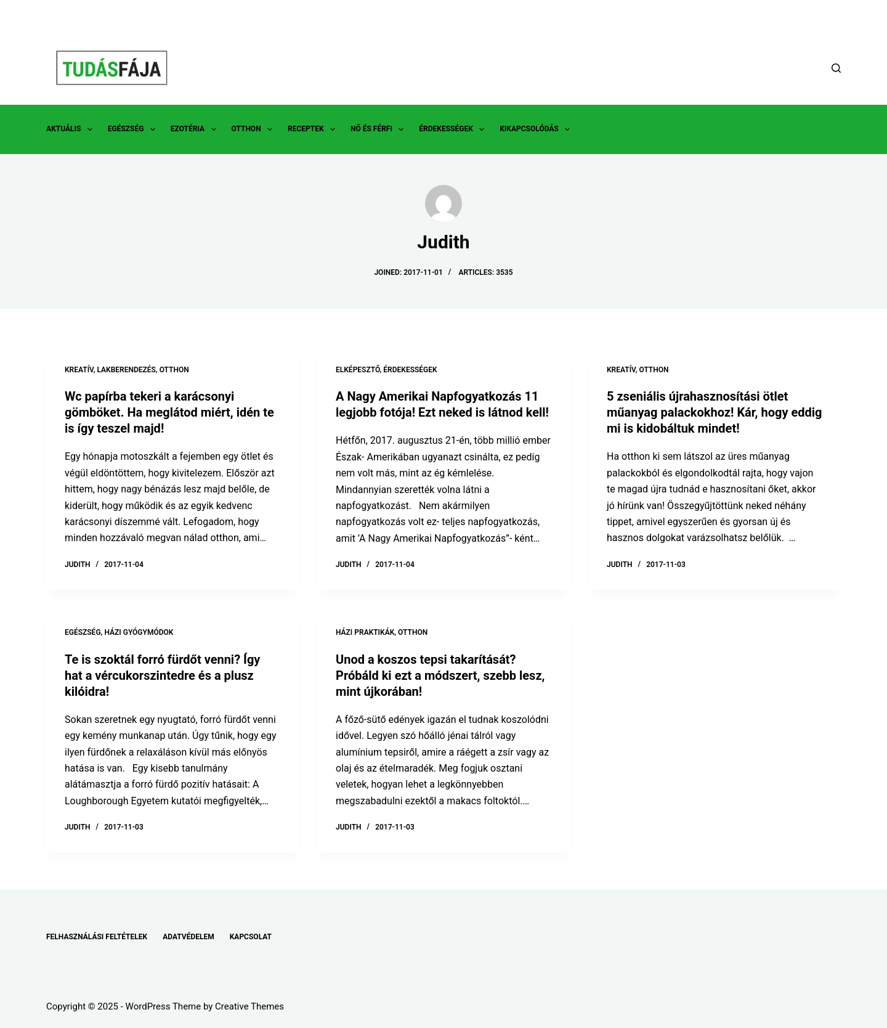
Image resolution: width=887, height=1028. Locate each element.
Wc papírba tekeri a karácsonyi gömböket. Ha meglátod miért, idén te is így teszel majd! (169, 412)
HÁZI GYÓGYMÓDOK (138, 632)
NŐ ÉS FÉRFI (379, 129)
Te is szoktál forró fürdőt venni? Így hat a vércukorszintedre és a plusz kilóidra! (162, 675)
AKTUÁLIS (71, 129)
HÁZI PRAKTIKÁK (365, 632)
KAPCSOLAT (251, 936)
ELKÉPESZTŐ (358, 369)
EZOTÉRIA (196, 129)
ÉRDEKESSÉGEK (454, 129)
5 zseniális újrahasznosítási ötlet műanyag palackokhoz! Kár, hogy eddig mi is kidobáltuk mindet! (714, 412)
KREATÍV (79, 369)
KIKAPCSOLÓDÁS (537, 129)
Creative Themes (249, 1006)
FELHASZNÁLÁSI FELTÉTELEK (96, 936)
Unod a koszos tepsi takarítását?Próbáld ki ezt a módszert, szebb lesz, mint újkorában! (440, 675)
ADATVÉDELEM (188, 936)
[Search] (836, 68)
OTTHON (254, 129)
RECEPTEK (314, 129)
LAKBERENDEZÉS (126, 369)
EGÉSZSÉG (134, 129)
